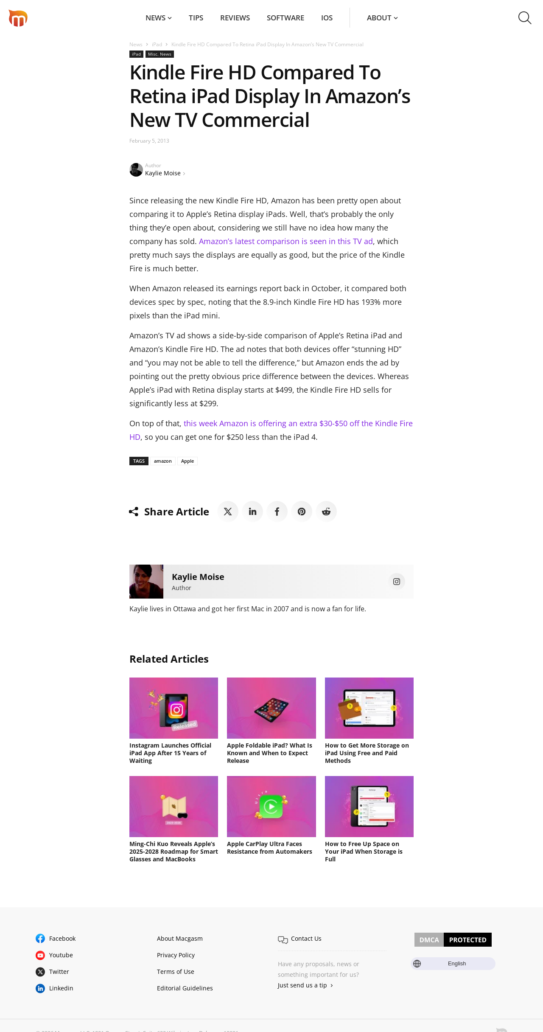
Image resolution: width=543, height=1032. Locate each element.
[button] (525, 18)
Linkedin (61, 988)
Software (285, 17)
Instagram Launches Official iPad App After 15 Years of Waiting (170, 753)
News (155, 17)
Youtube (61, 955)
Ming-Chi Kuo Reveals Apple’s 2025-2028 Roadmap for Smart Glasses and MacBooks (173, 851)
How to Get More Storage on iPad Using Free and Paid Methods (367, 753)
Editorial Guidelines (185, 988)
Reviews (235, 17)
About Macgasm (180, 938)
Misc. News (159, 54)
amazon (163, 461)
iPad (157, 44)
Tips (196, 17)
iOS (327, 17)
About (379, 17)
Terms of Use (175, 971)
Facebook (62, 938)
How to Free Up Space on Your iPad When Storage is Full (364, 851)
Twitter (59, 971)
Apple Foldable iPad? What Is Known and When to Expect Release (269, 753)
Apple (187, 461)
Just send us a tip (302, 985)
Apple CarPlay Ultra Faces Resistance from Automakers (269, 847)
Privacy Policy (176, 955)
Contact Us (306, 938)
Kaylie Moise (163, 173)
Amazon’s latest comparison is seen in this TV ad (286, 241)
